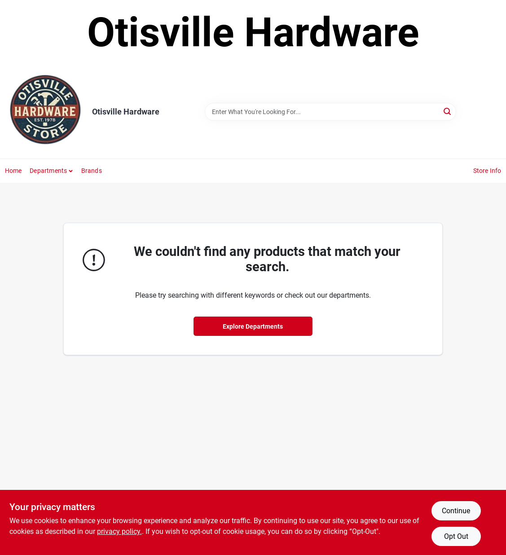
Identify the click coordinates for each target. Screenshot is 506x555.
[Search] (447, 111)
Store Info (487, 170)
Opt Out (456, 536)
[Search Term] (330, 112)
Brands (91, 170)
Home (13, 170)
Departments (48, 170)
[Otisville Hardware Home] (45, 111)
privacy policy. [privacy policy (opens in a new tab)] (119, 531)
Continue (456, 511)
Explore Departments (253, 326)
